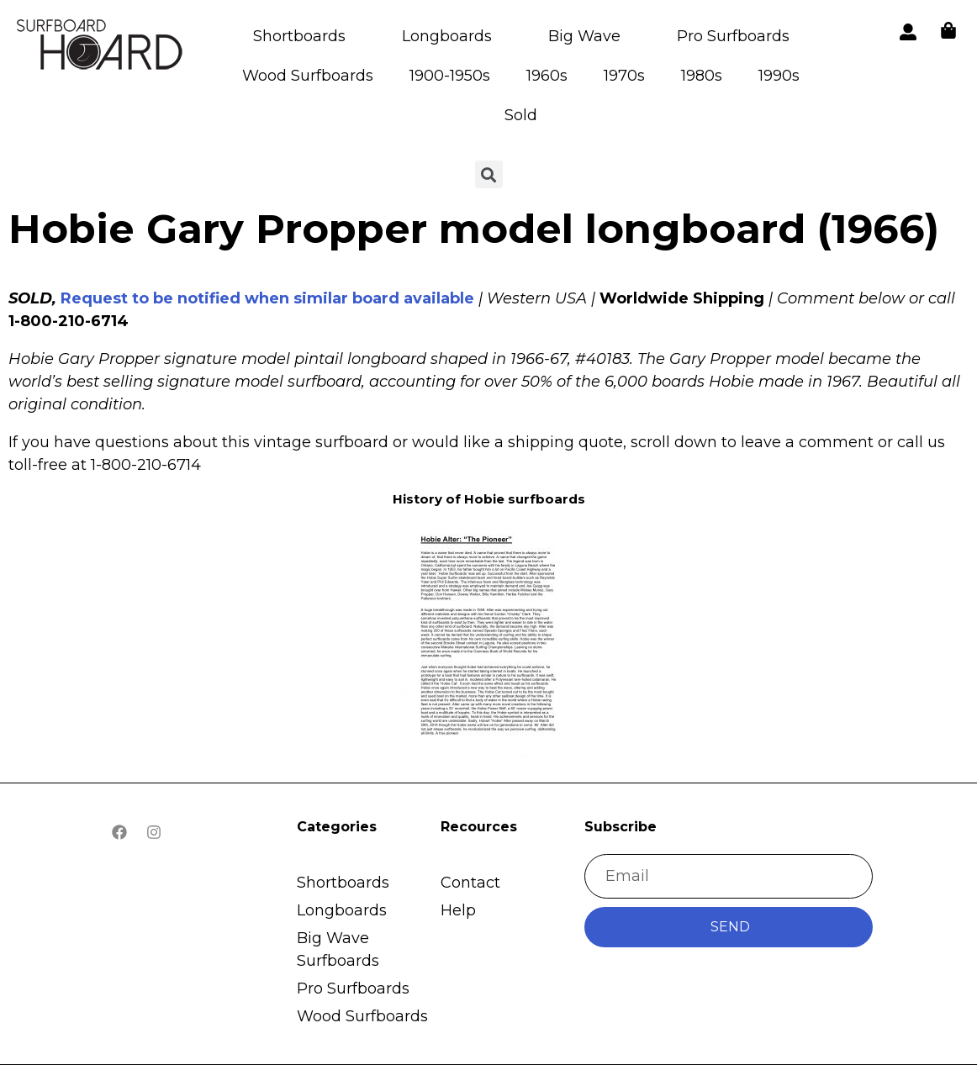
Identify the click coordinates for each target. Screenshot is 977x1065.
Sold (520, 115)
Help (458, 910)
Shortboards (299, 36)
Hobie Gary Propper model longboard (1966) (473, 228)
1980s (701, 75)
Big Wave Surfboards (338, 949)
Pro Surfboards (733, 36)
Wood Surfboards (307, 75)
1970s (624, 75)
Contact (470, 882)
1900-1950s (449, 75)
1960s (547, 75)
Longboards (447, 36)
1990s (779, 75)
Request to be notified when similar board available (267, 298)
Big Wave (584, 36)
